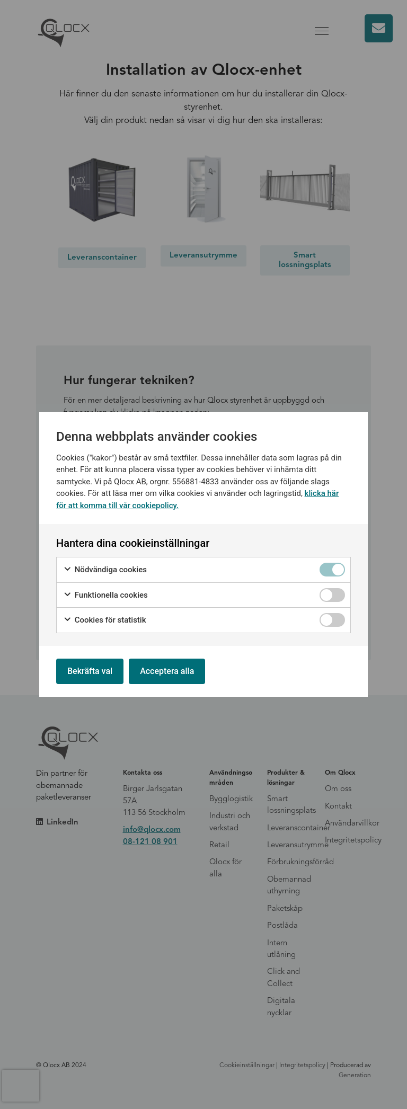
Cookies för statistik (104, 620)
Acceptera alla (167, 671)
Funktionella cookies (105, 595)
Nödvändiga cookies (105, 570)
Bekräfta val (89, 671)
